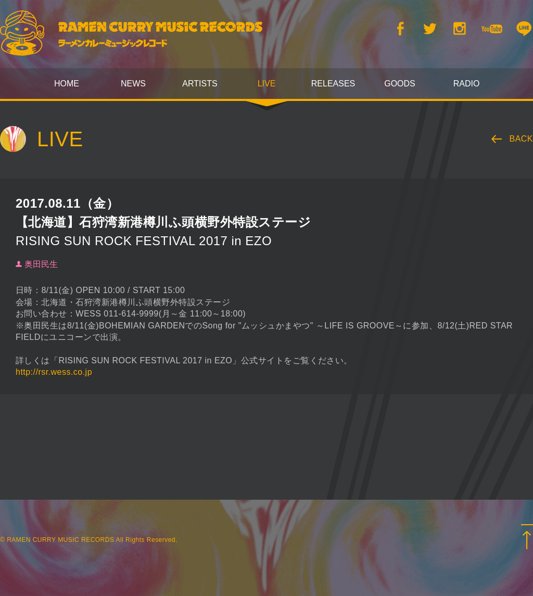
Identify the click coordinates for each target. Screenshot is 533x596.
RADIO (466, 83)
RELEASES (333, 83)
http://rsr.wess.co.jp (54, 371)
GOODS (399, 83)
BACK (522, 138)
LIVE (267, 83)
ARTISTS (199, 83)
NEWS (133, 83)
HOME (66, 83)
